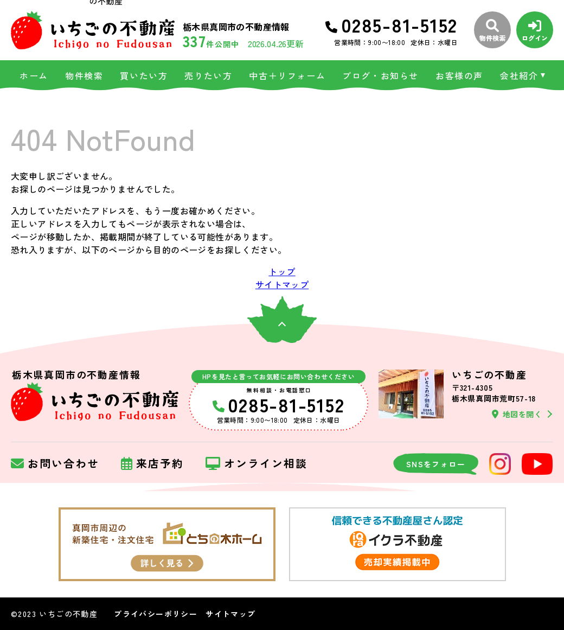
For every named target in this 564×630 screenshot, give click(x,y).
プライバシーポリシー (155, 614)
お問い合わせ (55, 464)
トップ (281, 271)
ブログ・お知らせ (380, 75)
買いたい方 (144, 75)
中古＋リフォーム (287, 75)
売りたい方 (208, 75)
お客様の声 (459, 75)
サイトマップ (282, 284)
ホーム (34, 75)
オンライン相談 (256, 464)
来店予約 (152, 464)
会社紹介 (519, 75)
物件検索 (84, 75)
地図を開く (517, 414)
